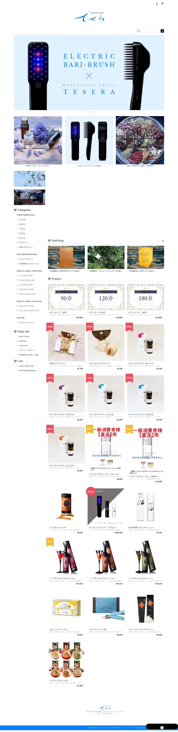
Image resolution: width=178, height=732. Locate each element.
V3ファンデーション (26, 322)
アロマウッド (23, 242)
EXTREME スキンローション (29, 264)
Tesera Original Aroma (26, 215)
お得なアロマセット (26, 247)
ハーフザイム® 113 (25, 276)
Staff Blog (23, 341)
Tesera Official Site (26, 366)
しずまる (22, 229)
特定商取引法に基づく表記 (29, 355)
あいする (22, 238)
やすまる (22, 233)
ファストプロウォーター (27, 294)
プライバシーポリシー (27, 350)
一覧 (162, 241)
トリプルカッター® (25, 285)
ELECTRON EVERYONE (27, 254)
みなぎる (22, 224)
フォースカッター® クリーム (29, 311)
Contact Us (23, 346)
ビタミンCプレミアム (26, 306)
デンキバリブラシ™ (26, 259)
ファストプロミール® (26, 280)
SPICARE (21, 318)
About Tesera (24, 336)
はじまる (22, 219)
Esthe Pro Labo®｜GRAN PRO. (29, 271)
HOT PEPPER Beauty (27, 370)
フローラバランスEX (26, 289)
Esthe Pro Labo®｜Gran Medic (29, 301)
